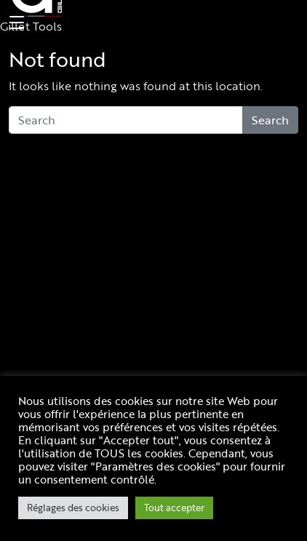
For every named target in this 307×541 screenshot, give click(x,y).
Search (270, 120)
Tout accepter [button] (174, 507)
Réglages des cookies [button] (73, 507)
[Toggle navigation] (14, 23)
